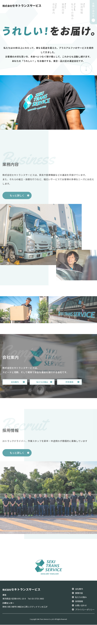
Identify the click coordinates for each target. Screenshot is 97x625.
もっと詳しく (17, 203)
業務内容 (63, 13)
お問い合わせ (81, 605)
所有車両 (74, 390)
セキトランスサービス (21, 5)
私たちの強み (73, 13)
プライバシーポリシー (85, 609)
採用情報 (82, 13)
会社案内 (54, 13)
